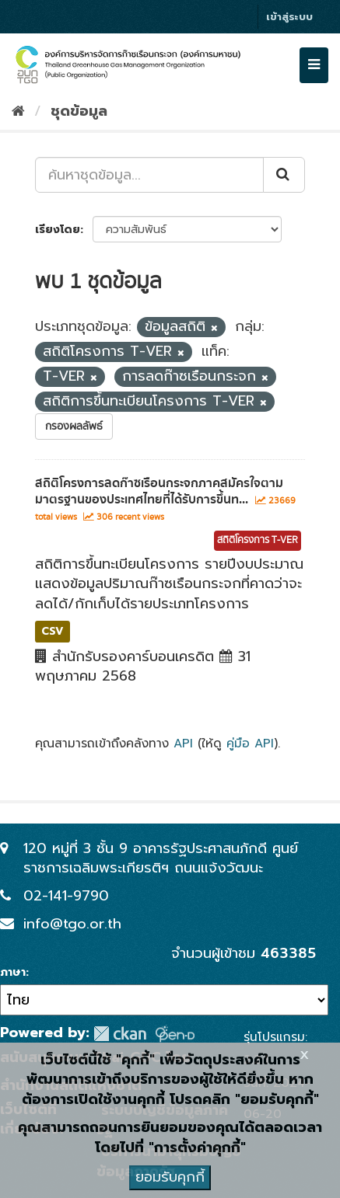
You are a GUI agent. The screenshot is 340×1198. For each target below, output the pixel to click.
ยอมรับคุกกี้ (170, 1177)
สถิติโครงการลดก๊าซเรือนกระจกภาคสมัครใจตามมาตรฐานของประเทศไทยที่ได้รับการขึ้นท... (159, 491)
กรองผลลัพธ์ (74, 426)
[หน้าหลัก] (18, 111)
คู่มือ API (250, 743)
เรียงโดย (57, 229)
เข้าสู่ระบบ (289, 16)
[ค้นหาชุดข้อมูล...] (149, 175)
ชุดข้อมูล (79, 111)
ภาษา (13, 972)
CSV (52, 631)
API (183, 743)
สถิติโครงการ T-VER (257, 540)
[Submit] (284, 175)
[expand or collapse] (314, 65)
